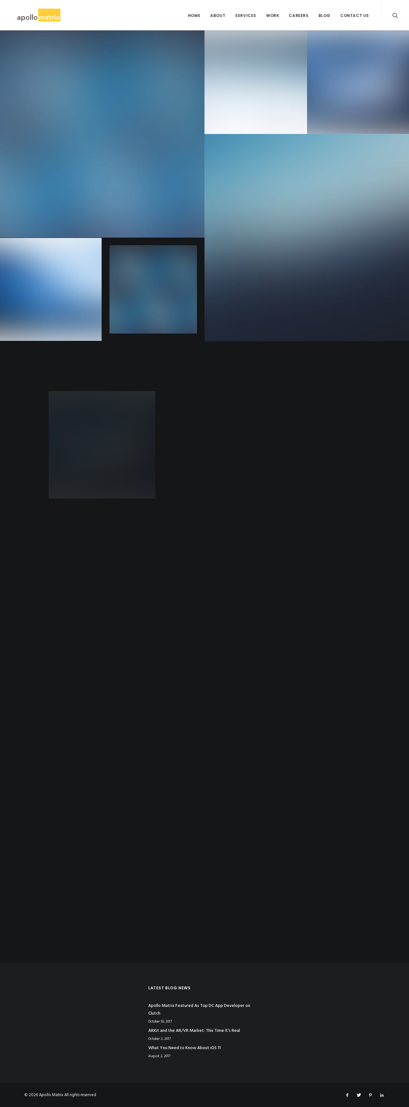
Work (272, 15)
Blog (324, 15)
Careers (298, 15)
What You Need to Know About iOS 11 (184, 1048)
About (217, 15)
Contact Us (354, 15)
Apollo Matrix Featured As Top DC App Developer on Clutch (199, 1009)
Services (245, 15)
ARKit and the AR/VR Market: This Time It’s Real (194, 1030)
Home (194, 15)
